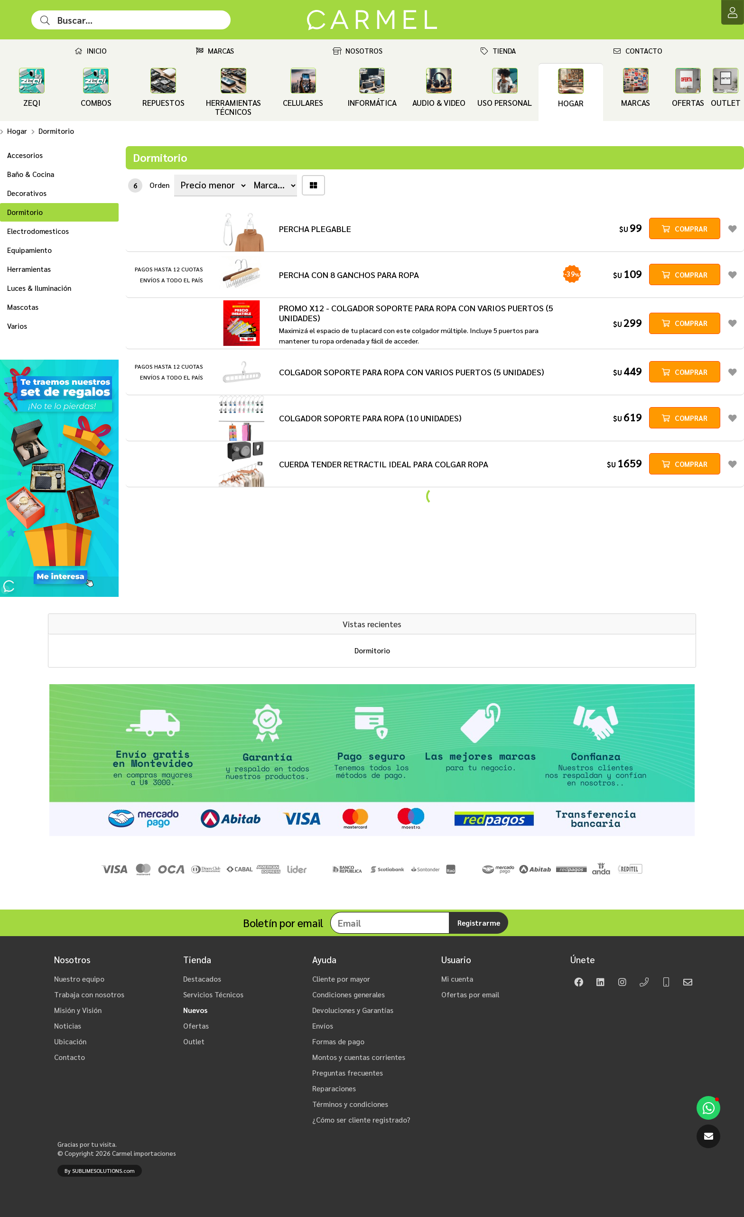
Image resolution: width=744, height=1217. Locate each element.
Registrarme (478, 923)
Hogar (17, 131)
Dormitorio (56, 131)
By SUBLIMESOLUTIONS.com (100, 1170)
